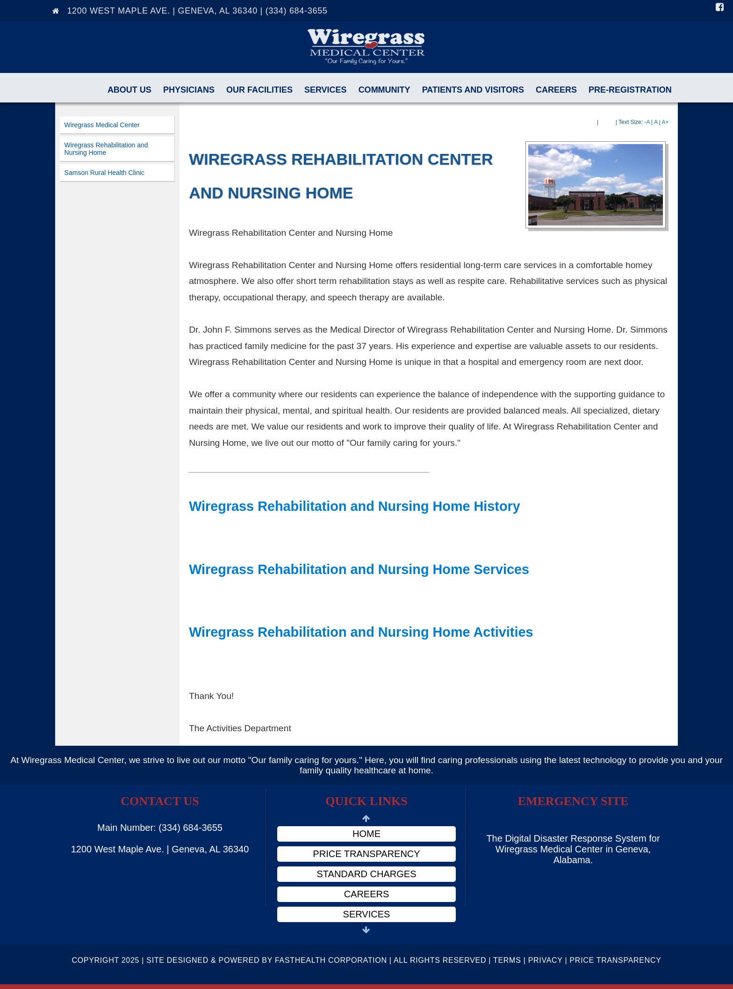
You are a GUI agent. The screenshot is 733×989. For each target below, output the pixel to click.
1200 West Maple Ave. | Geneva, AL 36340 (160, 849)
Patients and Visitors (473, 90)
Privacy (545, 960)
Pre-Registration (630, 90)
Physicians (189, 90)
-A (646, 122)
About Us (129, 90)
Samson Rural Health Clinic (104, 172)
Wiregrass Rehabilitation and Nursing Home (106, 148)
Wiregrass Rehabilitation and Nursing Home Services (359, 569)
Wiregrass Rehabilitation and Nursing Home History (354, 506)
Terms (507, 960)
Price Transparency (366, 854)
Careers (556, 90)
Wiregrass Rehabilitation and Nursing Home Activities (361, 632)
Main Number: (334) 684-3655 (160, 827)
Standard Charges (367, 874)
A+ (664, 122)
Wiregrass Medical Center (102, 125)
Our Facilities (259, 90)
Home (366, 834)
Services (325, 90)
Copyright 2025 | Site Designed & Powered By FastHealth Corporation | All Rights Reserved (279, 960)
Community (384, 90)
